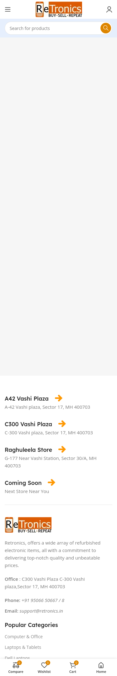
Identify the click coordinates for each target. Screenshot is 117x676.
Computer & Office (24, 636)
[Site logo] (58, 9)
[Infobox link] (33, 398)
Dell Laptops (17, 658)
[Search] (58, 28)
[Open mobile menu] (8, 9)
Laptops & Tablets (23, 647)
